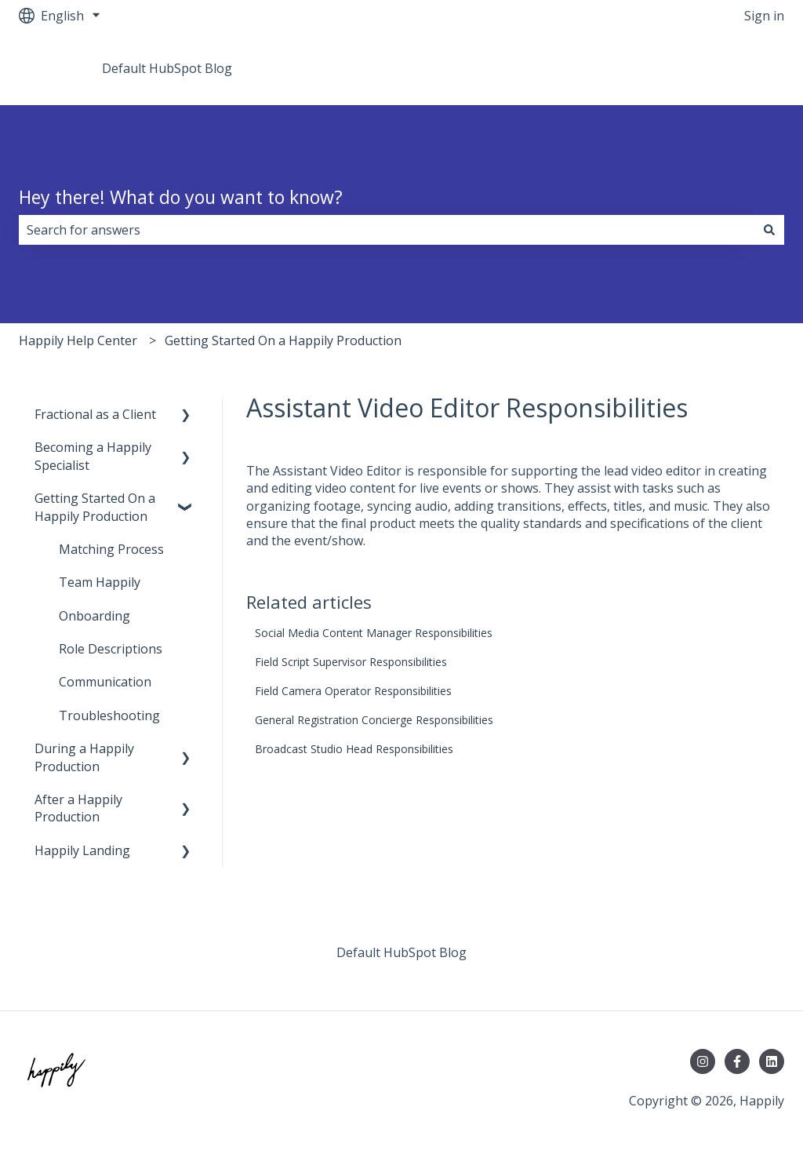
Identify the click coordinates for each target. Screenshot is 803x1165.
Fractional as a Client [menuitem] (95, 414)
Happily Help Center (78, 340)
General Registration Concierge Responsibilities (374, 719)
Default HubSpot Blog (167, 68)
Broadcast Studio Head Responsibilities (354, 748)
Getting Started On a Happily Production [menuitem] (95, 507)
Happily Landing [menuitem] (82, 850)
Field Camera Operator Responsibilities (353, 690)
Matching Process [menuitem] (111, 549)
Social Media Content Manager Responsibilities (373, 632)
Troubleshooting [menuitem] (109, 715)
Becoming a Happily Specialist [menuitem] (93, 456)
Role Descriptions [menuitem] (110, 648)
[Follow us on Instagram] (702, 1061)
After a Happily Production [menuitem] (78, 808)
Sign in (764, 15)
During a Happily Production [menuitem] (84, 757)
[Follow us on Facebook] (737, 1061)
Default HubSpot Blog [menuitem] (401, 952)
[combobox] (386, 230)
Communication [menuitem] (105, 681)
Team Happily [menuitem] (99, 582)
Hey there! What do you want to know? (181, 196)
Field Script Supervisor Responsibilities (351, 661)
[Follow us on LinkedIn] (771, 1061)
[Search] (769, 230)
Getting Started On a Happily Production (283, 340)
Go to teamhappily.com (701, 68)
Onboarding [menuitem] (94, 615)
